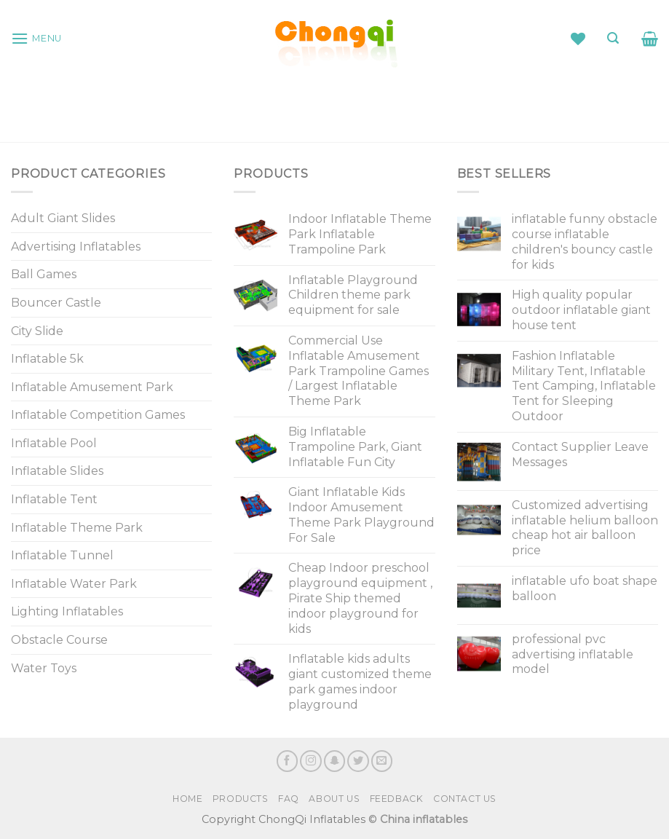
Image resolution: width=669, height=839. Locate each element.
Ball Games (43, 274)
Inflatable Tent (54, 499)
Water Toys (43, 668)
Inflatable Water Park (74, 584)
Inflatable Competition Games (98, 415)
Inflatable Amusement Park (92, 387)
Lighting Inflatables (67, 611)
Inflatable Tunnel (62, 555)
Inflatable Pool (54, 443)
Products (241, 798)
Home (187, 798)
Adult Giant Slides (63, 218)
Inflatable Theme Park (77, 528)
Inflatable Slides (57, 471)
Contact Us (464, 798)
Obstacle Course (59, 640)
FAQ (288, 798)
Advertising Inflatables (75, 246)
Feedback (397, 798)
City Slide (37, 331)
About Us (334, 798)
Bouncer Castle (56, 303)
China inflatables (423, 819)
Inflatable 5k (47, 359)
